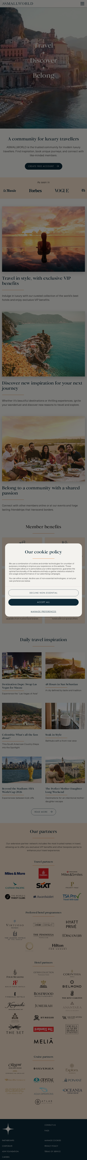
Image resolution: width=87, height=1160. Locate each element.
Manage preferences (43, 611)
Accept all (43, 602)
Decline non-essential (44, 593)
